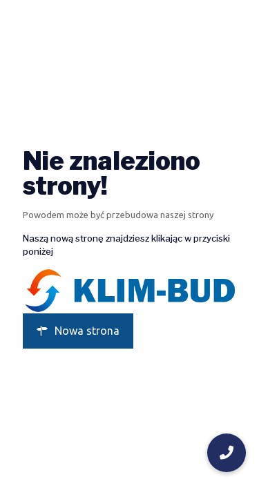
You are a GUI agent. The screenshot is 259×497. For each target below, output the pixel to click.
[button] (226, 452)
